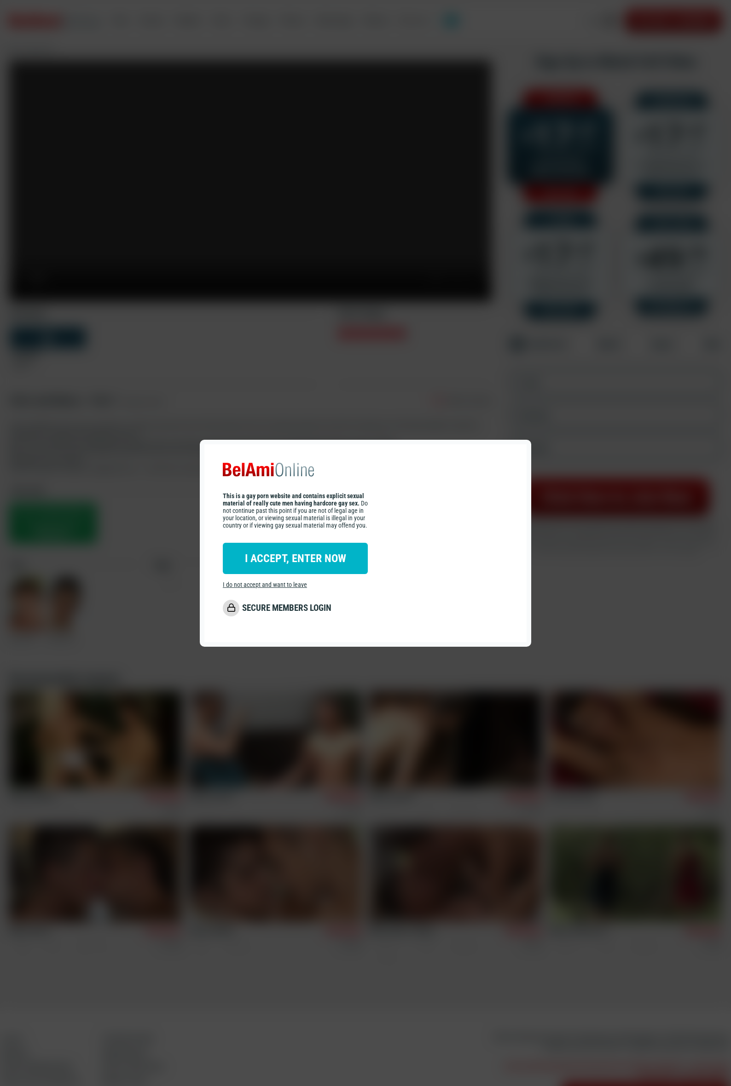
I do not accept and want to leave (265, 584)
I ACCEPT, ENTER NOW (295, 558)
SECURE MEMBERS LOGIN (286, 608)
